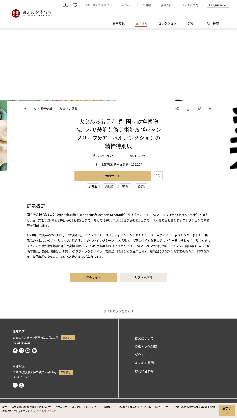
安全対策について (46, 411)
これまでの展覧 (66, 108)
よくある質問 (144, 362)
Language (216, 5)
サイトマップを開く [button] (116, 311)
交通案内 (67, 337)
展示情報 (46, 108)
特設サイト (112, 176)
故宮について (144, 338)
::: (59, 5)
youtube (27, 350)
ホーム (31, 108)
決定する (226, 410)
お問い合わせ (144, 371)
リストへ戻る (144, 277)
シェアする (177, 109)
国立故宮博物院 (32, 13)
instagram (21, 350)
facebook (15, 350)
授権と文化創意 (146, 346)
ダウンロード (144, 354)
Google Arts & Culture (34, 350)
